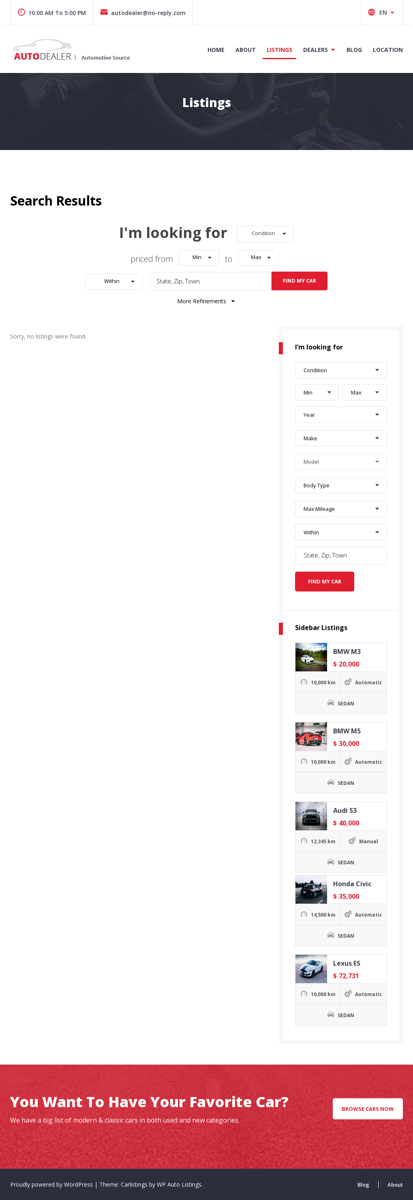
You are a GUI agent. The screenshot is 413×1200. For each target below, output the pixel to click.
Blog (354, 50)
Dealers (315, 50)
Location (388, 50)
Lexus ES (346, 963)
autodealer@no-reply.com (143, 13)
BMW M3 (347, 651)
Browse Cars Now (368, 1108)
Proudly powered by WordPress (52, 1184)
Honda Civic (352, 883)
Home (216, 50)
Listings (279, 50)
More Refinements (206, 301)
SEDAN (346, 703)
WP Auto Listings (179, 1184)
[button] (265, 234)
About (245, 50)
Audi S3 (345, 810)
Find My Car (299, 280)
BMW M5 (347, 730)
